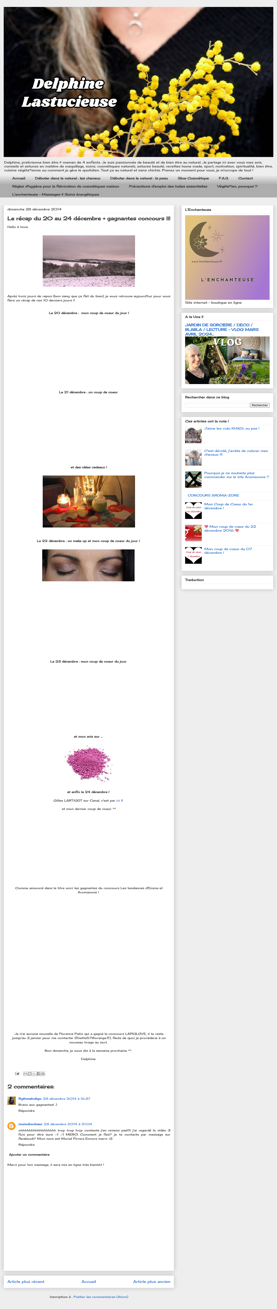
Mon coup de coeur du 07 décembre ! (228, 551)
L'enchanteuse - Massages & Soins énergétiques (55, 194)
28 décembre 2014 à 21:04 (68, 1124)
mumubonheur (30, 1124)
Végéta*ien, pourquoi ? (237, 186)
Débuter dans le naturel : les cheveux (67, 178)
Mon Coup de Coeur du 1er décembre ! (228, 506)
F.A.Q (223, 178)
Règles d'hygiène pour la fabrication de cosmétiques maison (65, 186)
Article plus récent (25, 1281)
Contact (245, 178)
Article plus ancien (151, 1281)
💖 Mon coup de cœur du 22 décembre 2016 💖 (230, 528)
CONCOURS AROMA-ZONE (213, 495)
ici (118, 800)
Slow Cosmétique (193, 178)
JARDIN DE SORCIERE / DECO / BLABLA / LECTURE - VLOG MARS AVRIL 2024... (222, 329)
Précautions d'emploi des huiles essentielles (168, 186)
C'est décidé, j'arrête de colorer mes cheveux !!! (236, 453)
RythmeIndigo (30, 1098)
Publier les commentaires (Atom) (101, 1297)
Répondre (26, 1110)
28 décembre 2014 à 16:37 (66, 1098)
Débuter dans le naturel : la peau (139, 178)
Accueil (18, 178)
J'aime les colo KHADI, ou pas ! (231, 428)
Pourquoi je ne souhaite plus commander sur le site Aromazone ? (236, 475)
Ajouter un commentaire (29, 1154)
